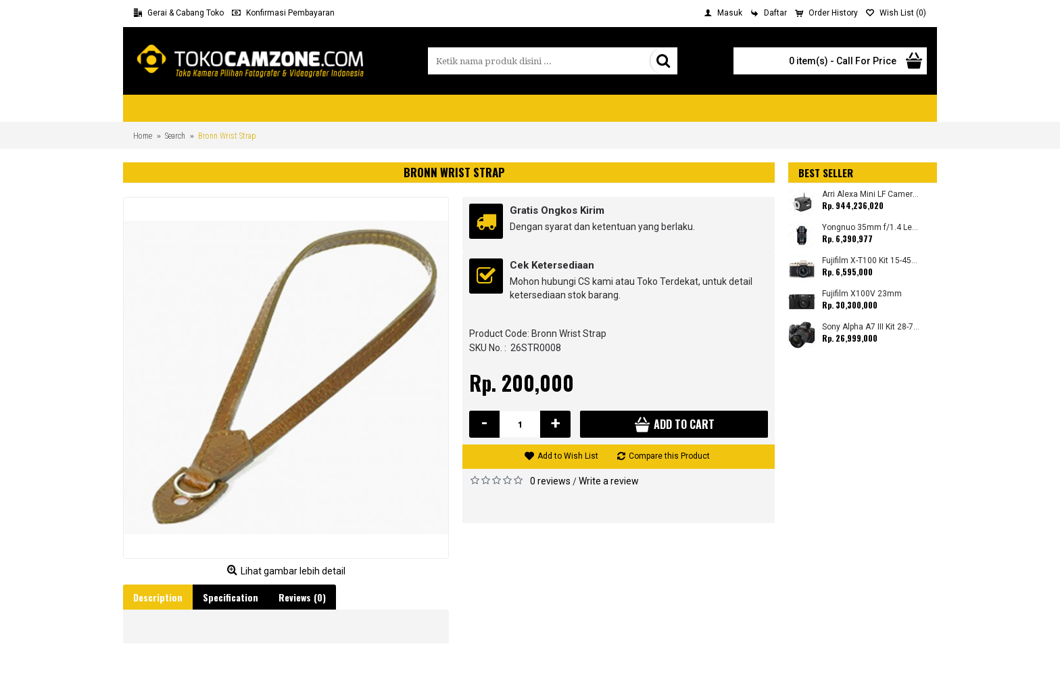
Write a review (609, 481)
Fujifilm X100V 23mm (862, 294)
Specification (230, 597)
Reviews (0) (302, 597)
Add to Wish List (567, 456)
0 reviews (550, 481)
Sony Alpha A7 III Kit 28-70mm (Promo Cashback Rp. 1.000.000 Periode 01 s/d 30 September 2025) (871, 327)
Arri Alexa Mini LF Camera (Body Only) (871, 194)
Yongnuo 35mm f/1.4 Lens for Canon (871, 227)
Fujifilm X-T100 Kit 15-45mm (871, 260)
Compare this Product (669, 456)
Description (158, 597)
